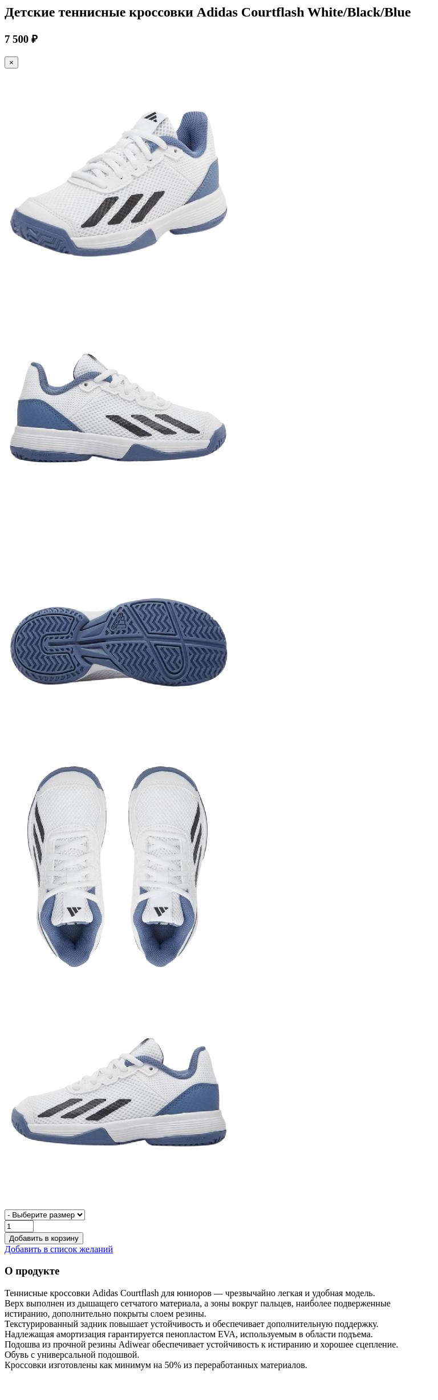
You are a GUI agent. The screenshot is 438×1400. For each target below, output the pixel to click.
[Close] (11, 62)
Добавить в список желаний (59, 1249)
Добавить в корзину (44, 1238)
